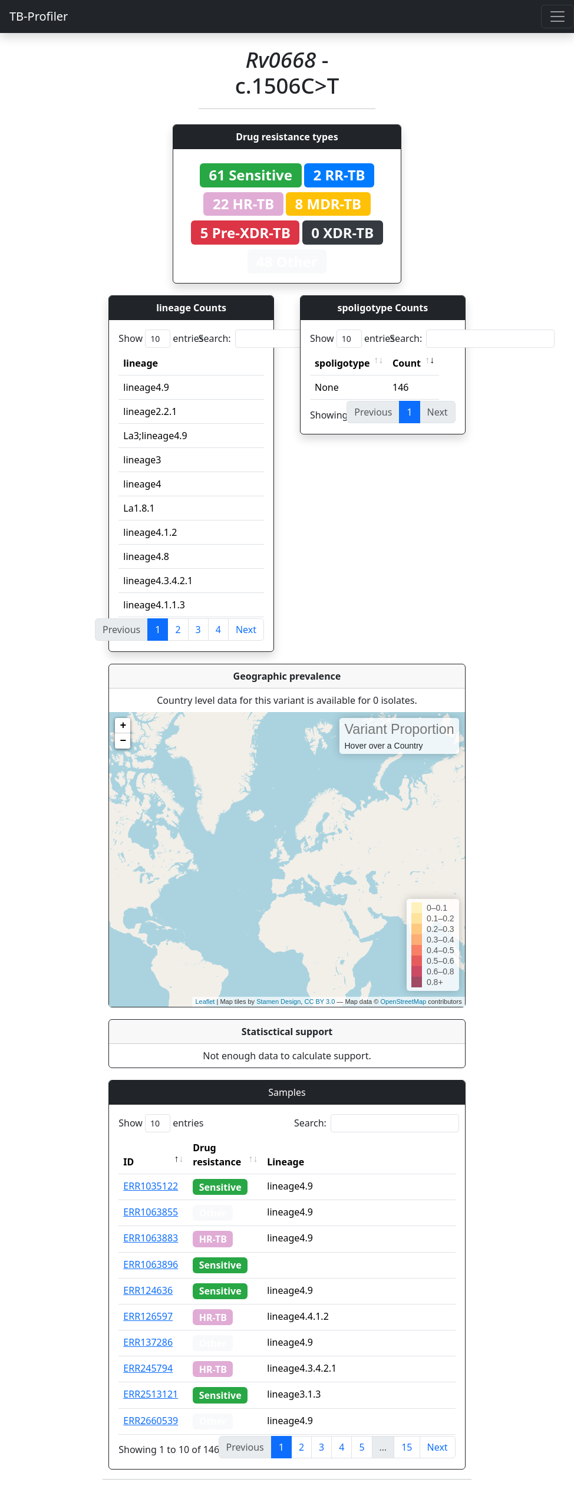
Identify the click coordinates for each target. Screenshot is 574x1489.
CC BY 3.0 (319, 1001)
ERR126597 (148, 1316)
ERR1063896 (150, 1264)
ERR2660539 (150, 1420)
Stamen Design (278, 1001)
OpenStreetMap (403, 1001)
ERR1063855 (150, 1211)
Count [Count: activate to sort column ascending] (406, 363)
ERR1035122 (150, 1186)
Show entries (160, 339)
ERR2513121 (150, 1394)
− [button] (123, 741)
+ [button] (123, 726)
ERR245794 (148, 1368)
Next (246, 629)
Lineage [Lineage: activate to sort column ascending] (285, 1161)
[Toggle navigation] (557, 16)
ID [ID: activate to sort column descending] (128, 1161)
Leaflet (205, 1001)
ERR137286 (148, 1342)
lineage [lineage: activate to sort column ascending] (140, 363)
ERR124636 (148, 1290)
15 (406, 1447)
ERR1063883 (150, 1237)
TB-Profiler (38, 16)
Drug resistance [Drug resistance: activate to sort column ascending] (217, 1154)
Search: (281, 339)
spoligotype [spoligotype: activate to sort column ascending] (342, 363)
